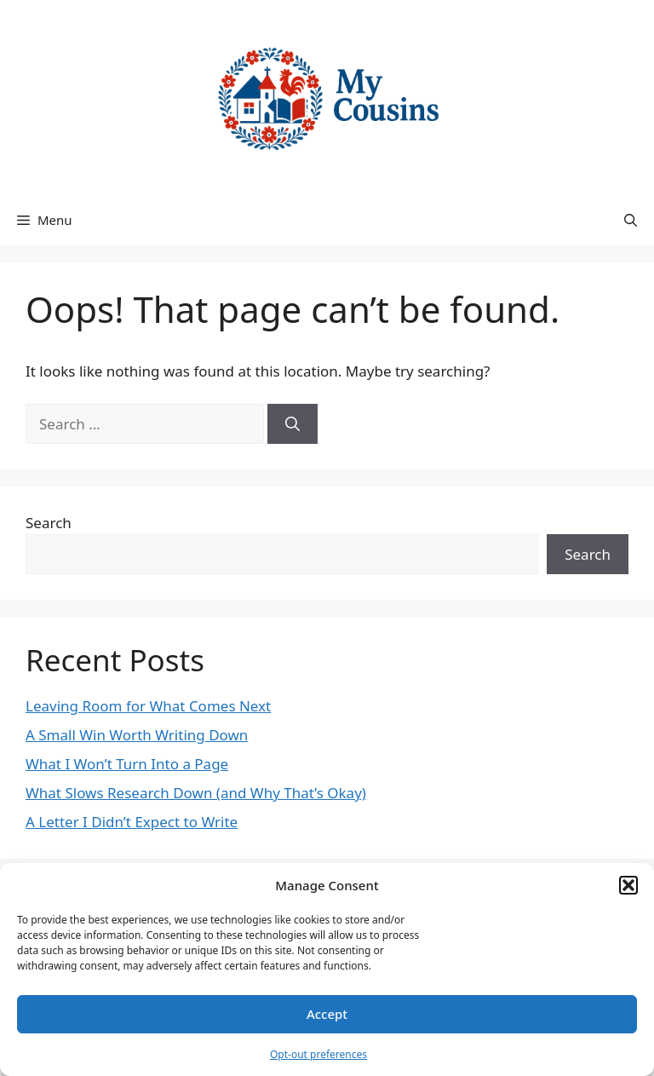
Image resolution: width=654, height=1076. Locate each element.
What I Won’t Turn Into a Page (127, 764)
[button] (628, 885)
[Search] (292, 424)
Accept (327, 1013)
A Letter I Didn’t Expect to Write (132, 821)
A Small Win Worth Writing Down (137, 735)
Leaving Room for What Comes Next (148, 706)
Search (49, 522)
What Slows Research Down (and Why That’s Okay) (196, 793)
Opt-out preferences (318, 1054)
